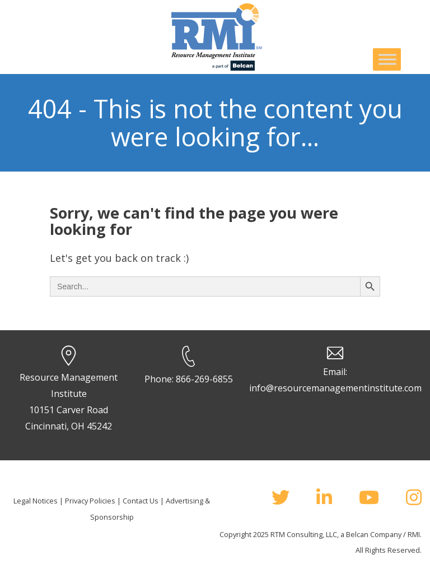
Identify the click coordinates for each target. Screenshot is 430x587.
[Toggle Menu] (387, 59)
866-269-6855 (204, 379)
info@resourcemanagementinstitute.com (335, 388)
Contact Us (140, 501)
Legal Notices (35, 501)
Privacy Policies (90, 501)
